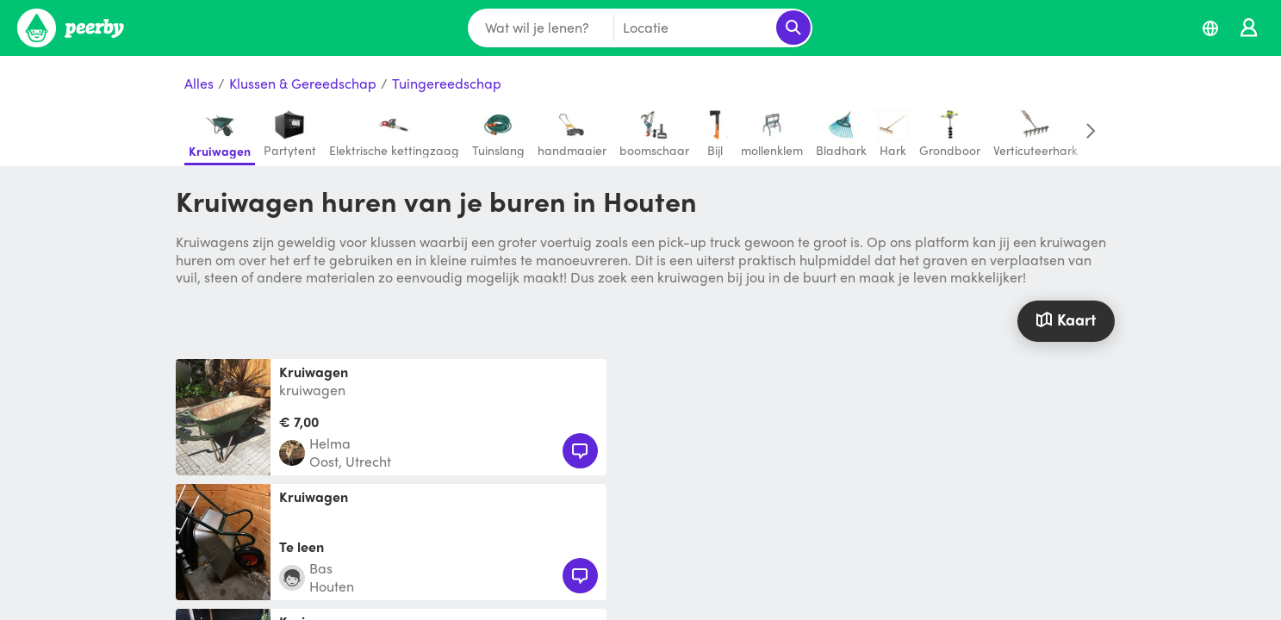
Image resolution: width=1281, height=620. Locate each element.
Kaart (1065, 319)
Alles (199, 84)
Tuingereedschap (446, 84)
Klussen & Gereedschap (302, 84)
